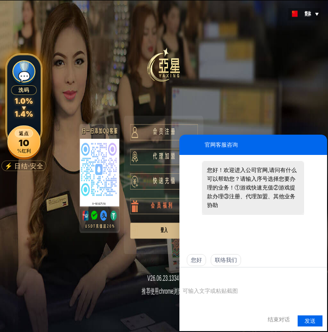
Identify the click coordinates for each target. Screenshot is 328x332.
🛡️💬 (24, 71)
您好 (196, 260)
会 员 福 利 (157, 205)
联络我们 (226, 260)
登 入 (163, 230)
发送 (310, 321)
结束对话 (279, 319)
